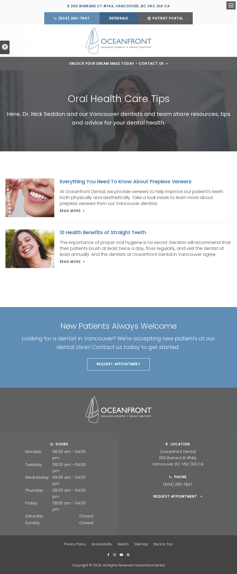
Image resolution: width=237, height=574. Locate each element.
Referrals (118, 18)
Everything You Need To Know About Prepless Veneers (125, 181)
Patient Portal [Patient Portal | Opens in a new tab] (168, 18)
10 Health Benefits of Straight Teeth (103, 232)
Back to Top (163, 544)
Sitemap (141, 544)
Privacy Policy (75, 544)
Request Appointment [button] (118, 364)
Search (123, 544)
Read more (70, 210)
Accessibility (101, 544)
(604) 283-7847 (74, 18)
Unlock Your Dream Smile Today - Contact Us (116, 63)
